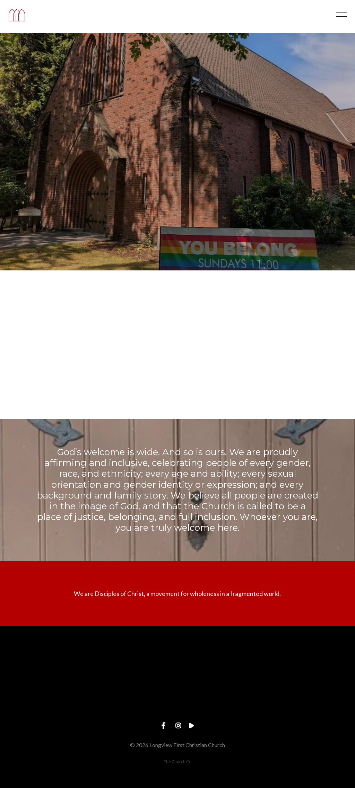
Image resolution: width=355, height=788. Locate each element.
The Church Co (177, 761)
